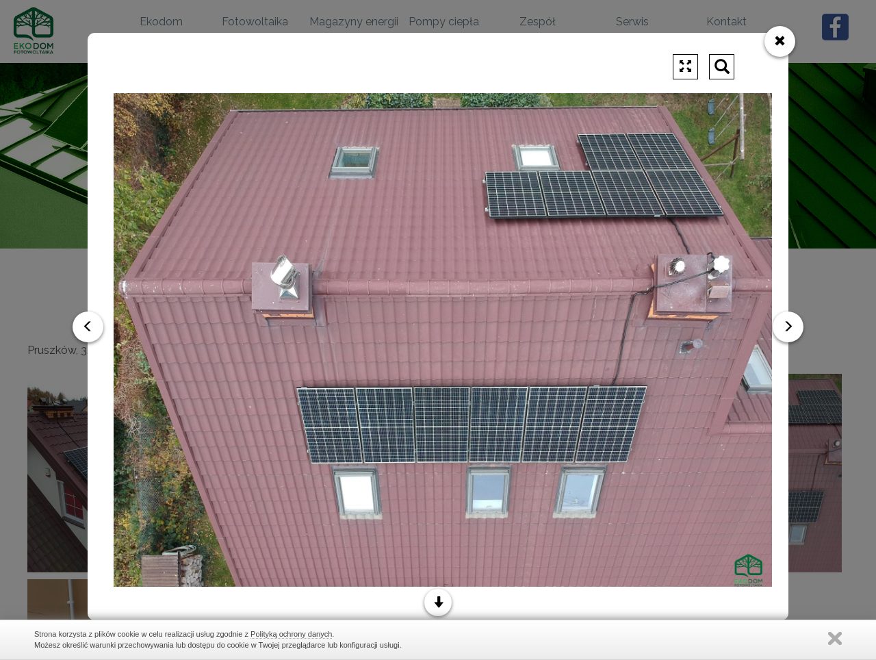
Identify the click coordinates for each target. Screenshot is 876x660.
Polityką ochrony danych (291, 634)
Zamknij (835, 638)
